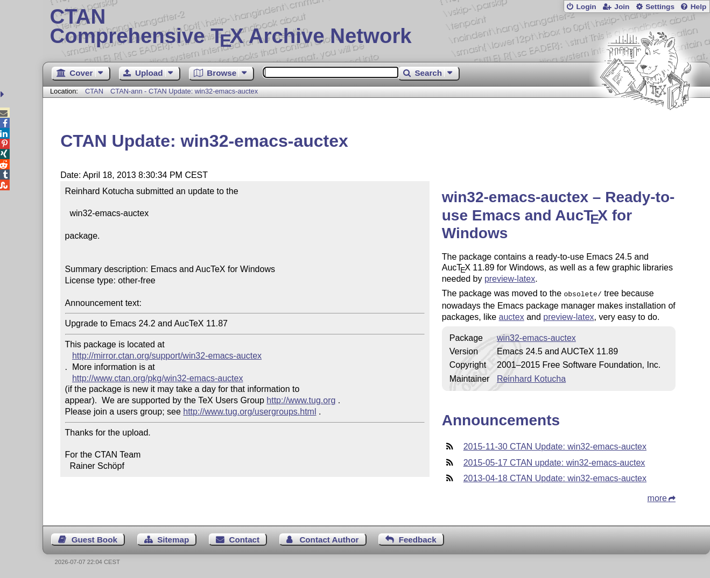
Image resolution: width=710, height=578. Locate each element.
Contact (244, 538)
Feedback (418, 538)
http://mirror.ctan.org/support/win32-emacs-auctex (167, 355)
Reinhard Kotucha (531, 377)
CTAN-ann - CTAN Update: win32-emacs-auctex (184, 91)
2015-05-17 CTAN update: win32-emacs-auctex (554, 461)
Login (586, 7)
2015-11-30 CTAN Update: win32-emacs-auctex (554, 445)
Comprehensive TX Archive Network (376, 27)
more (657, 497)
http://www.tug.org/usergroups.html (249, 411)
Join (621, 7)
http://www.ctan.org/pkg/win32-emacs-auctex (157, 378)
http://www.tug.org (300, 400)
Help (699, 7)
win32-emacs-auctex (536, 336)
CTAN (94, 91)
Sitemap (173, 538)
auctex (511, 315)
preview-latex (509, 278)
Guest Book (94, 538)
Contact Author (328, 538)
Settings (659, 7)
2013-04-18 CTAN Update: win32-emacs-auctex (554, 477)
